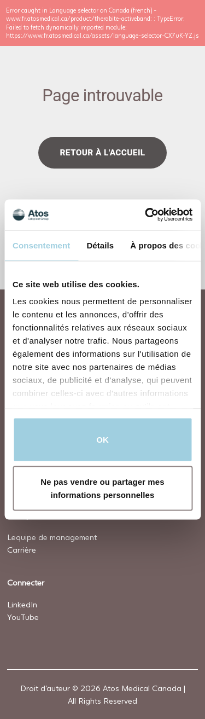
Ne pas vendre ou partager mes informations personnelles (102, 488)
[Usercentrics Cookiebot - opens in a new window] (145, 215)
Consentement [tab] (41, 245)
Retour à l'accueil (102, 152)
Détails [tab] (100, 245)
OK (102, 439)
